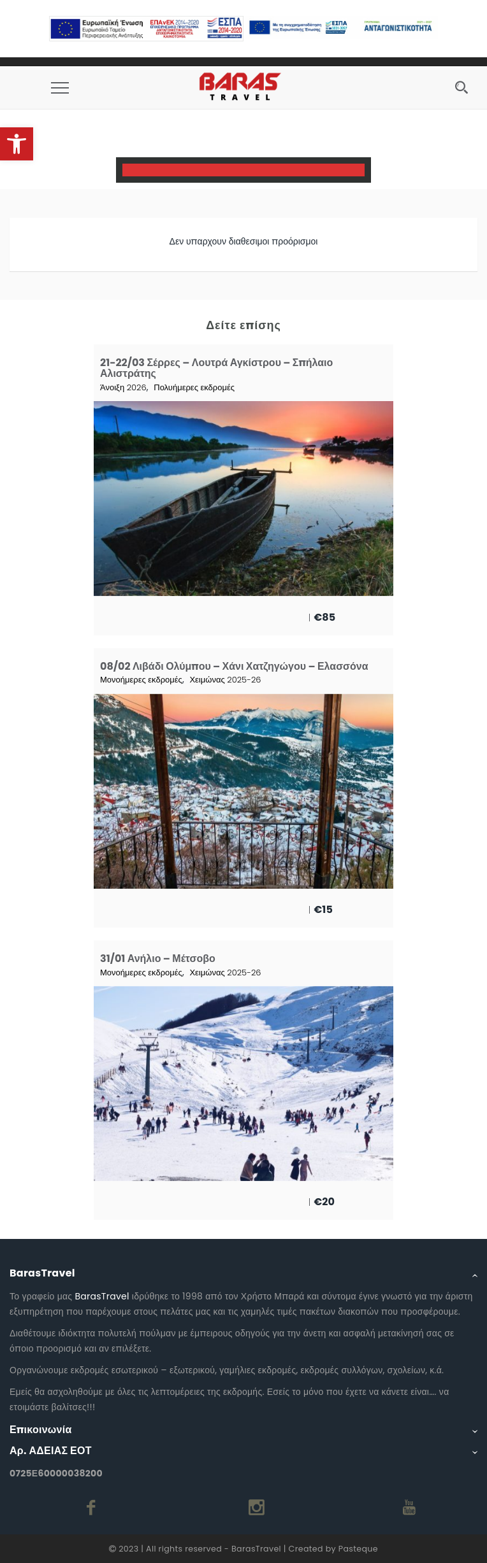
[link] (16, 143)
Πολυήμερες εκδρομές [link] (194, 387)
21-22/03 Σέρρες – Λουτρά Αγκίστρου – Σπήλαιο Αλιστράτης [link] (216, 368)
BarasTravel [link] (102, 1296)
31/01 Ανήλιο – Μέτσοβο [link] (157, 958)
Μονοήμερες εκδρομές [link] (141, 680)
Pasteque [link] (358, 1548)
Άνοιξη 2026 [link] (123, 387)
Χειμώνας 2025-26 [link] (225, 680)
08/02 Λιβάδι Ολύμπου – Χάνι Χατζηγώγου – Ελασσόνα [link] (234, 666)
